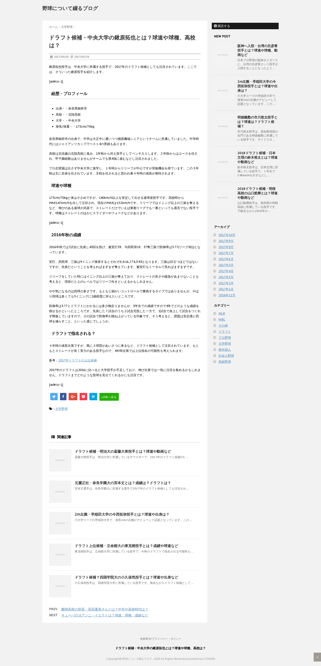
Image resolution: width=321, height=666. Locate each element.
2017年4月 (226, 271)
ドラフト (224, 332)
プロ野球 (224, 338)
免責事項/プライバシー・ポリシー (160, 638)
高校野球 (224, 362)
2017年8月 (226, 247)
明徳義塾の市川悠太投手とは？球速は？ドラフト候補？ (257, 121)
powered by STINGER (201, 658)
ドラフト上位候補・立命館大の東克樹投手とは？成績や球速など (126, 546)
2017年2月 (226, 283)
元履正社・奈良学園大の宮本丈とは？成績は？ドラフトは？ (123, 483)
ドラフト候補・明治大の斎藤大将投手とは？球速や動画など (123, 451)
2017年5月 (226, 265)
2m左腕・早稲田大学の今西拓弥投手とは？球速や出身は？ (122, 514)
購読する (222, 26)
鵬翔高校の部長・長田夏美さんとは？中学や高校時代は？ (104, 609)
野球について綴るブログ (70, 8)
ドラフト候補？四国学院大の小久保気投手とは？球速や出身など (126, 577)
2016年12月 (226, 295)
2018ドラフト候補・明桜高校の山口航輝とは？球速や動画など (257, 193)
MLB (221, 313)
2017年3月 (226, 277)
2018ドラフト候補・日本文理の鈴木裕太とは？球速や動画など (257, 157)
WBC (221, 319)
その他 (223, 326)
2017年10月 (226, 235)
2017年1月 (226, 289)
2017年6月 (226, 259)
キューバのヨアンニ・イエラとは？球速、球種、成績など (104, 615)
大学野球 (61, 409)
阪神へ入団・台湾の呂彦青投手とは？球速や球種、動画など (257, 50)
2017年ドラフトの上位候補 (77, 360)
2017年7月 (226, 253)
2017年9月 (226, 241)
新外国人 (224, 350)
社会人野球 (226, 356)
